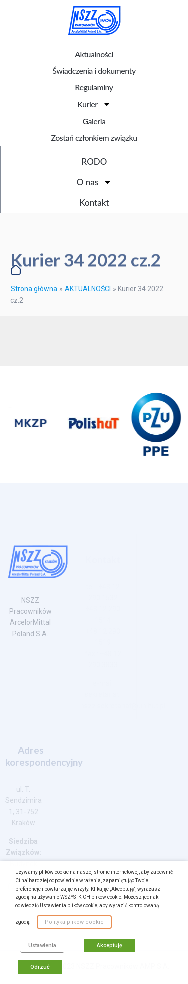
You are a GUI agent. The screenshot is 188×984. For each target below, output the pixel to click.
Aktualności (94, 54)
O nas (94, 182)
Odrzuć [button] (40, 967)
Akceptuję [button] (109, 945)
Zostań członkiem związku (94, 137)
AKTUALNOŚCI (88, 289)
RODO (94, 161)
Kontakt (94, 202)
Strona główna (34, 289)
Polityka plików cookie (74, 922)
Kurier (93, 104)
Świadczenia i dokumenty (93, 70)
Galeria (93, 121)
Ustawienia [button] (42, 945)
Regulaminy (94, 87)
